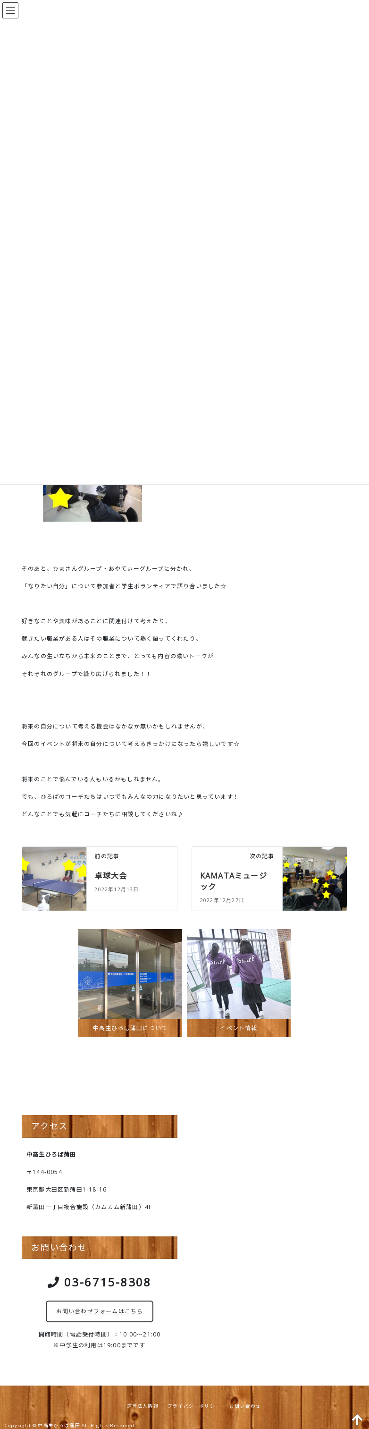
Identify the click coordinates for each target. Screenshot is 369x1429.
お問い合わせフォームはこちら (99, 1311)
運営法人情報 (143, 1406)
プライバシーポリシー (194, 1406)
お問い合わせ (245, 1406)
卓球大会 (110, 876)
